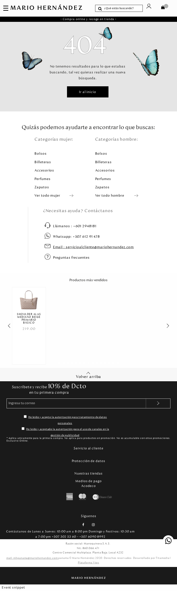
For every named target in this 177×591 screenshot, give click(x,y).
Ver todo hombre (109, 195)
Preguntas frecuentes (71, 257)
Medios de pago (88, 482)
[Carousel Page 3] (68, 363)
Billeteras (42, 162)
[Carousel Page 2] (64, 363)
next (170, 325)
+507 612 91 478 (76, 236)
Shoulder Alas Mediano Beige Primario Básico (29, 318)
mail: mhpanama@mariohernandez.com (32, 558)
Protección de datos (88, 461)
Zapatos (41, 187)
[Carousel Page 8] (88, 363)
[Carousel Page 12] (105, 363)
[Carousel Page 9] (93, 363)
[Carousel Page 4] (72, 363)
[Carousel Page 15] (118, 363)
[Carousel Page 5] (76, 363)
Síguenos (88, 517)
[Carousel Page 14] (113, 363)
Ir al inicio (87, 92)
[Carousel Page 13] (109, 363)
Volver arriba (88, 375)
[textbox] (122, 8)
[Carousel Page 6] (80, 363)
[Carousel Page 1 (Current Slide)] (59, 363)
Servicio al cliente (88, 449)
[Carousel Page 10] (97, 363)
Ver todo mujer (47, 195)
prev (6, 325)
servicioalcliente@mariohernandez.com (93, 247)
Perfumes (42, 179)
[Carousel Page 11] (101, 363)
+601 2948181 (74, 226)
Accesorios (44, 170)
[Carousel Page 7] (84, 363)
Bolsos (40, 153)
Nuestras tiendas (88, 474)
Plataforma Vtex (88, 563)
